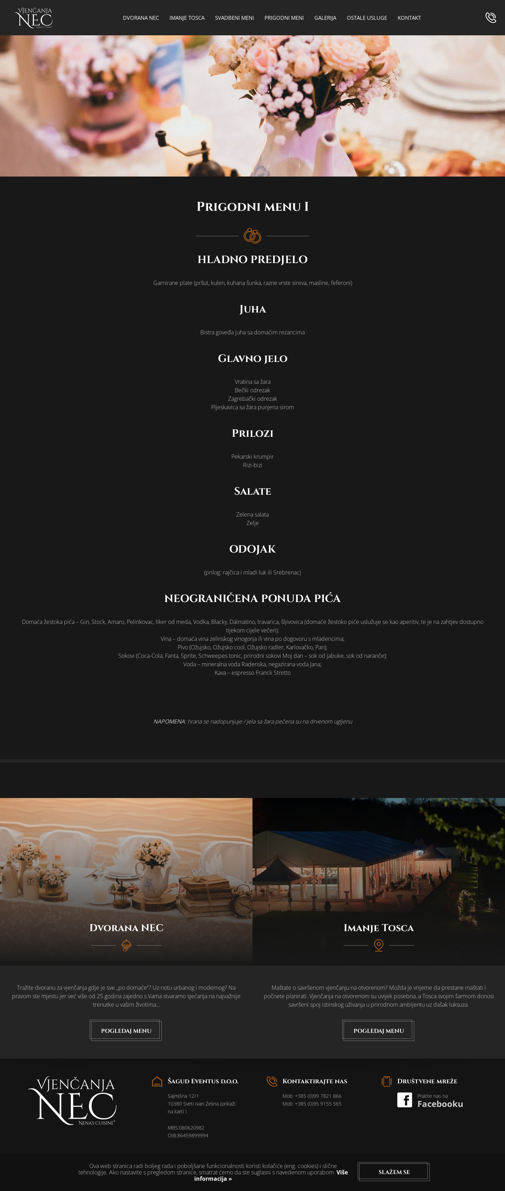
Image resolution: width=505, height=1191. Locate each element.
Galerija (325, 17)
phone (491, 17)
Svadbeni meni (234, 17)
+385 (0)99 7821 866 (318, 1095)
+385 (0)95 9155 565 (318, 1103)
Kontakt (409, 17)
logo (33, 17)
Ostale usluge (367, 17)
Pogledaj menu (126, 1031)
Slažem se (394, 1172)
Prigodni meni (284, 17)
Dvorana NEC (141, 17)
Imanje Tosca (187, 17)
